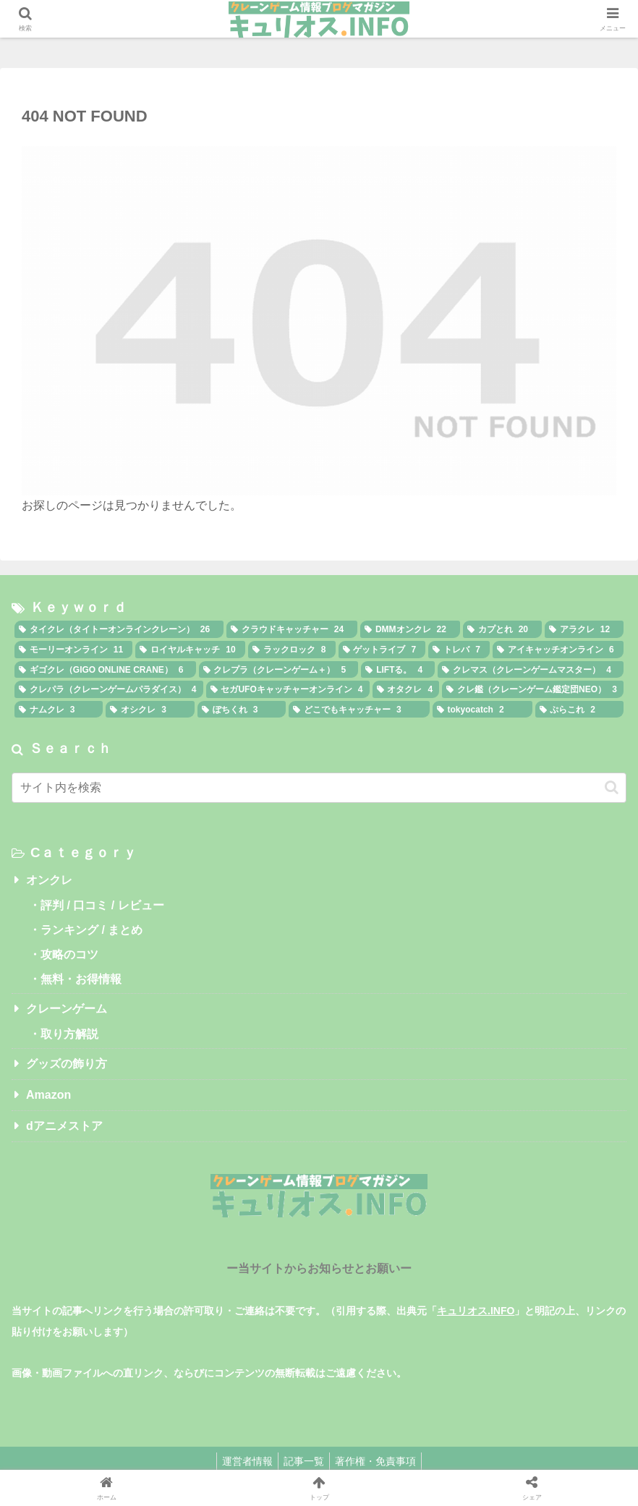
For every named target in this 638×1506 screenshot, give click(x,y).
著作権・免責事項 (379, 1461)
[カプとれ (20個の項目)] (502, 629)
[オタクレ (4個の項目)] (406, 689)
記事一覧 (304, 1461)
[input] (319, 788)
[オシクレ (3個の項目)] (150, 709)
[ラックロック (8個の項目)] (292, 649)
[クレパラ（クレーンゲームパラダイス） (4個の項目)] (108, 689)
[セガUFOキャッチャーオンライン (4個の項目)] (288, 689)
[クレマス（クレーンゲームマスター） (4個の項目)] (531, 669)
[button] (611, 787)
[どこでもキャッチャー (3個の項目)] (359, 709)
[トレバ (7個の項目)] (459, 649)
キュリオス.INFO (475, 1310)
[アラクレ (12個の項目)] (584, 629)
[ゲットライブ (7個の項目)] (382, 649)
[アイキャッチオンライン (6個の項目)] (558, 649)
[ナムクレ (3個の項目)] (58, 709)
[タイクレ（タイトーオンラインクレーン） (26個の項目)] (119, 629)
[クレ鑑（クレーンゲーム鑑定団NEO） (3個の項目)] (533, 689)
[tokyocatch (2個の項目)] (482, 709)
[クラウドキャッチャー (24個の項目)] (291, 629)
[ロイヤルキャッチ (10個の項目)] (189, 649)
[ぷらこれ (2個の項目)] (579, 709)
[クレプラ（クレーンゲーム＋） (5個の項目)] (279, 669)
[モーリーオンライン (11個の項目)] (73, 649)
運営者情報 (243, 1461)
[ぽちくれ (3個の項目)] (241, 709)
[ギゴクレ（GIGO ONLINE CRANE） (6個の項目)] (105, 669)
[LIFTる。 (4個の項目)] (398, 669)
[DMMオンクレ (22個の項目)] (410, 629)
